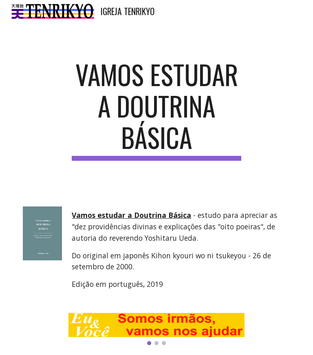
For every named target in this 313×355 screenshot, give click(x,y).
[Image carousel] (156, 329)
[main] (156, 109)
